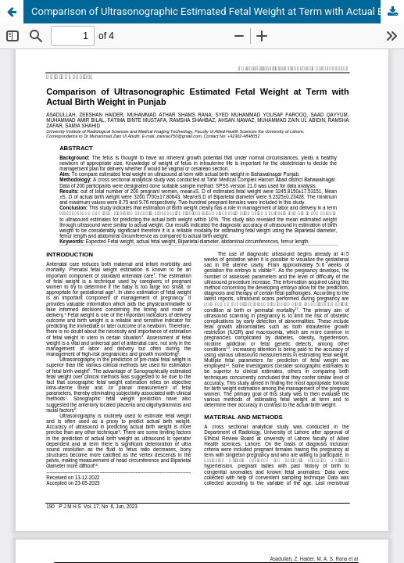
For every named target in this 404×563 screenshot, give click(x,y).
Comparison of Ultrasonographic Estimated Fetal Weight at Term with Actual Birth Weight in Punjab (217, 11)
